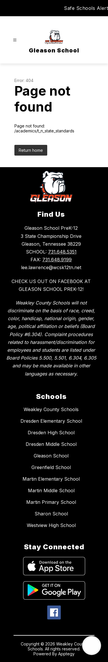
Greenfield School (51, 467)
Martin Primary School (51, 502)
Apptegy (66, 653)
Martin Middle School (51, 490)
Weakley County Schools (51, 409)
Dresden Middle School (51, 444)
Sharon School (51, 514)
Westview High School (51, 525)
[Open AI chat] (92, 645)
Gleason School (51, 456)
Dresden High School (51, 432)
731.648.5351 (62, 252)
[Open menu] (15, 40)
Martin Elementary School (51, 479)
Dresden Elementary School (51, 421)
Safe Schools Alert (86, 8)
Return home (31, 150)
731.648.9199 (57, 259)
